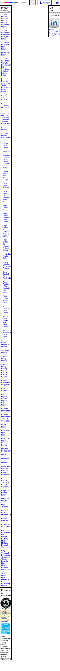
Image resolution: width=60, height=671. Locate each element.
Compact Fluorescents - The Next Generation (6, 418)
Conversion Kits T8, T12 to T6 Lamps (7, 175)
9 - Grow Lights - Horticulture (5, 135)
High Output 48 (5, 208)
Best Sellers (4, 390)
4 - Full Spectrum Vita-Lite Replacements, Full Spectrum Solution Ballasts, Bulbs (6, 67)
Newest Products (4, 520)
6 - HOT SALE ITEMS (4, 97)
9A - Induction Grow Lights (6, 144)
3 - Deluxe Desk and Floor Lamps (5, 46)
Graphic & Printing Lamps (5, 493)
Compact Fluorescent (5, 410)
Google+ (52, 36)
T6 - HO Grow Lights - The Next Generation (7, 321)
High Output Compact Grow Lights (6, 218)
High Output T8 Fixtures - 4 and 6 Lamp (6, 231)
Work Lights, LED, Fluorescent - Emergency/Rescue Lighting (6, 579)
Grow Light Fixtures (6, 185)
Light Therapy (4, 506)
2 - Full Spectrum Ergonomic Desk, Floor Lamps (5, 35)
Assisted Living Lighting (4, 359)
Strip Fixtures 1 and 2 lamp (6, 299)
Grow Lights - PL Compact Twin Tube (6, 197)
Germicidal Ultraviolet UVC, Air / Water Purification (5, 471)
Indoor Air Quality (5, 500)
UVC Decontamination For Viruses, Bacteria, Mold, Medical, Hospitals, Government (6, 539)
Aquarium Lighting (5, 352)
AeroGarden (7, 151)
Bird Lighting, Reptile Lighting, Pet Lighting (4, 400)
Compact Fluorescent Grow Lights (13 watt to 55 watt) (7, 161)
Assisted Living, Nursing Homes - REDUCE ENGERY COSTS (5, 371)
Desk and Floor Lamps (5, 433)
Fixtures (4, 455)
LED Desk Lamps (5, 54)
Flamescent (5, 459)
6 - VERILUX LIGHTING (5, 105)
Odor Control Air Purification (7, 275)
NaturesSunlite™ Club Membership (6, 513)
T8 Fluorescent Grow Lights (7, 333)
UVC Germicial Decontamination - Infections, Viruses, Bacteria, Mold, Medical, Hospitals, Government (6, 560)
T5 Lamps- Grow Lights (6, 309)
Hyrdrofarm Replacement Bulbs (7, 256)
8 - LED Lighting (4, 128)
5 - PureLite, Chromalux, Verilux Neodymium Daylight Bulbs (6, 85)
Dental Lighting (4, 426)
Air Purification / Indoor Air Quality (5, 344)
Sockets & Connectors (5, 526)
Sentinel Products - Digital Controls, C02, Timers (6, 287)
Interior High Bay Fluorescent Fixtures (7, 265)
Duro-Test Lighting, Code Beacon (5, 442)
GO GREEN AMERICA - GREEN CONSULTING (6, 483)
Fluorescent (5, 463)
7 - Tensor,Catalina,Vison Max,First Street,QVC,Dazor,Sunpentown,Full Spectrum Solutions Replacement (6, 117)
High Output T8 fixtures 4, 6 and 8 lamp (6, 245)
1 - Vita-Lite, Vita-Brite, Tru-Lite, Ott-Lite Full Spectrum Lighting (5, 21)
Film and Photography (6, 450)
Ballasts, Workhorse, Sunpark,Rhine (6, 383)
